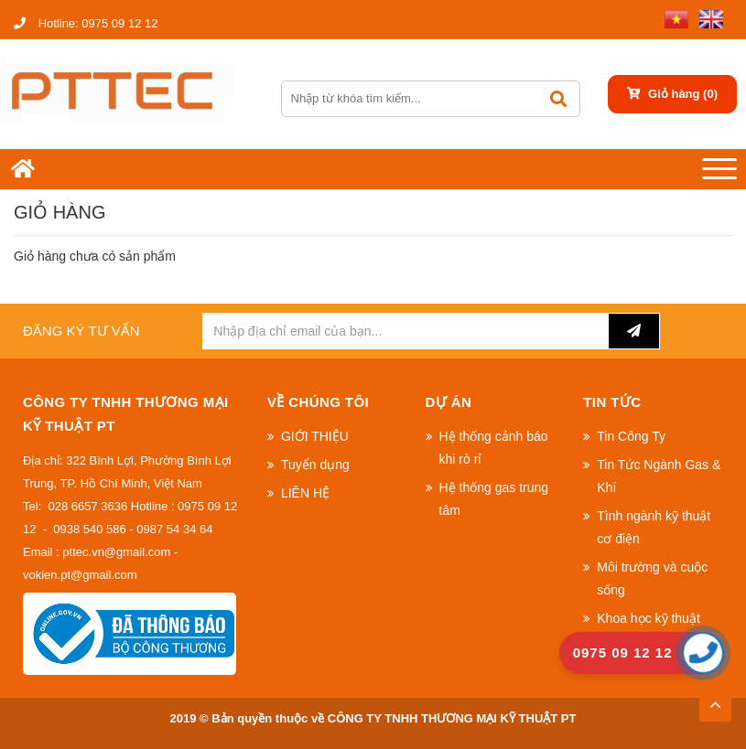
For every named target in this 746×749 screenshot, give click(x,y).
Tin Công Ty (631, 436)
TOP (715, 699)
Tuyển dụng (315, 464)
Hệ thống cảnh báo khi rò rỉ (493, 447)
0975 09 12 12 (85, 23)
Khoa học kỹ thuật (648, 618)
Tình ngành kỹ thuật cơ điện (653, 527)
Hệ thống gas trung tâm (494, 499)
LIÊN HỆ (305, 493)
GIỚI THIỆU (315, 436)
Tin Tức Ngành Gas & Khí (658, 476)
